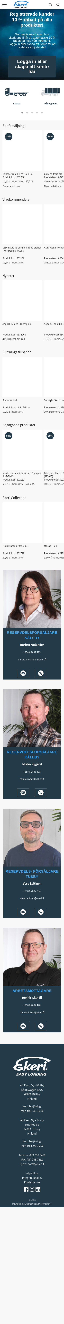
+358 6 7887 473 (32, 771)
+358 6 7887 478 (32, 1005)
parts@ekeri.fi (36, 1164)
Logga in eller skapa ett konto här (32, 66)
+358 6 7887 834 (32, 891)
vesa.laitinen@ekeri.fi (32, 898)
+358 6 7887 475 (32, 652)
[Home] (23, 4)
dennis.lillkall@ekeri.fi (32, 1012)
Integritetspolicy (32, 1178)
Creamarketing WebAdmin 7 (38, 1203)
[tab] (22, 112)
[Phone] (41, 673)
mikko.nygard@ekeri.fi (32, 779)
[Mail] (23, 673)
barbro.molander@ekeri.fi (32, 659)
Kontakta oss (32, 1182)
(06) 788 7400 (37, 1155)
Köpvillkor (32, 1173)
